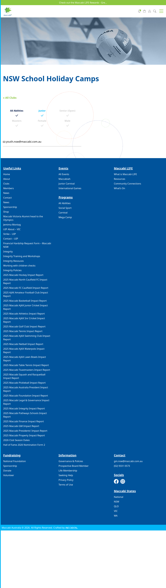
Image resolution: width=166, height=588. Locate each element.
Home (6, 174)
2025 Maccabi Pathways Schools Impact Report (25, 415)
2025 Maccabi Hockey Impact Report (23, 275)
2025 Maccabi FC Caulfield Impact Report (25, 287)
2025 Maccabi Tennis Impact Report (22, 331)
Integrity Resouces (13, 261)
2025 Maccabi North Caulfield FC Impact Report (25, 281)
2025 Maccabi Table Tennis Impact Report (26, 365)
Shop (6, 211)
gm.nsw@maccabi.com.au (128, 461)
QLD (116, 506)
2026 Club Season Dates (16, 440)
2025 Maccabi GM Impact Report (21, 426)
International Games (70, 188)
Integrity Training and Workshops (21, 256)
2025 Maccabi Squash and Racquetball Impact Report (24, 376)
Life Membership (68, 470)
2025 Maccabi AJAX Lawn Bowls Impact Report (24, 358)
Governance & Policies (71, 461)
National (118, 497)
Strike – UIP (9, 234)
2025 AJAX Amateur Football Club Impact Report (25, 294)
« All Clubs (10, 97)
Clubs (6, 183)
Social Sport (65, 208)
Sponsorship (10, 207)
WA (115, 515)
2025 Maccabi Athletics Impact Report (24, 313)
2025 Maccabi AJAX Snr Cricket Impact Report (24, 320)
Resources (119, 179)
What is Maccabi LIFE (125, 174)
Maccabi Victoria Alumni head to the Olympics (23, 218)
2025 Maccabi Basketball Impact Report (25, 300)
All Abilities (65, 203)
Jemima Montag (12, 224)
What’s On (119, 188)
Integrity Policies (12, 270)
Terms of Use (66, 484)
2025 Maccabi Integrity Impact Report (24, 408)
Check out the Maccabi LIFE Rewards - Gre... (83, 2)
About (6, 179)
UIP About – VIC (12, 229)
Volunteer (8, 475)
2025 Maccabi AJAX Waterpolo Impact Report (23, 350)
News (6, 193)
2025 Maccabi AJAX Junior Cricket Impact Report (25, 307)
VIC (116, 511)
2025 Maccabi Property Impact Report (24, 435)
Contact (7, 197)
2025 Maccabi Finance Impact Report (23, 421)
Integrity (8, 251)
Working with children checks (19, 265)
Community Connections (127, 183)
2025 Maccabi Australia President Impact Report (25, 389)
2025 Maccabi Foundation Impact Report (25, 395)
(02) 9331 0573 (122, 466)
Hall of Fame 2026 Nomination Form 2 (24, 444)
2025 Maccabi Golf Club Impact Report (24, 326)
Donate (7, 470)
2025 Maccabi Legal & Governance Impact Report (26, 402)
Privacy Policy (66, 480)
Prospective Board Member (74, 466)
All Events (64, 174)
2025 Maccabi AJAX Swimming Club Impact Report (26, 337)
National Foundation (14, 461)
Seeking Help (66, 475)
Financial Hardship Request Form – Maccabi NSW (27, 245)
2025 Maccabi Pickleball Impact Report (24, 382)
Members (8, 188)
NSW (116, 501)
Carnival (63, 212)
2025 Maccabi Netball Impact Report (23, 344)
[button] (161, 11)
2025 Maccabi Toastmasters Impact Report (26, 369)
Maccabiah (64, 179)
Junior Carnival (67, 183)
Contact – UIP (10, 238)
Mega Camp (65, 217)
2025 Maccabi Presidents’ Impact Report (25, 430)
